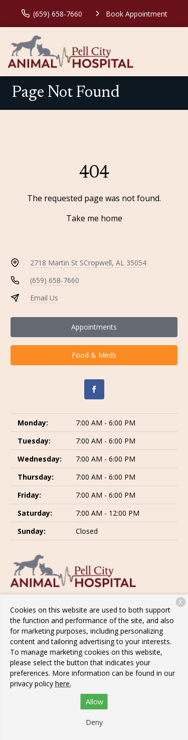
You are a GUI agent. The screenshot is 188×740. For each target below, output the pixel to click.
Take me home (94, 218)
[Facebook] (94, 389)
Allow (94, 701)
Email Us (44, 298)
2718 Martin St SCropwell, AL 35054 (88, 262)
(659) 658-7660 (54, 280)
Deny (94, 722)
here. (63, 683)
